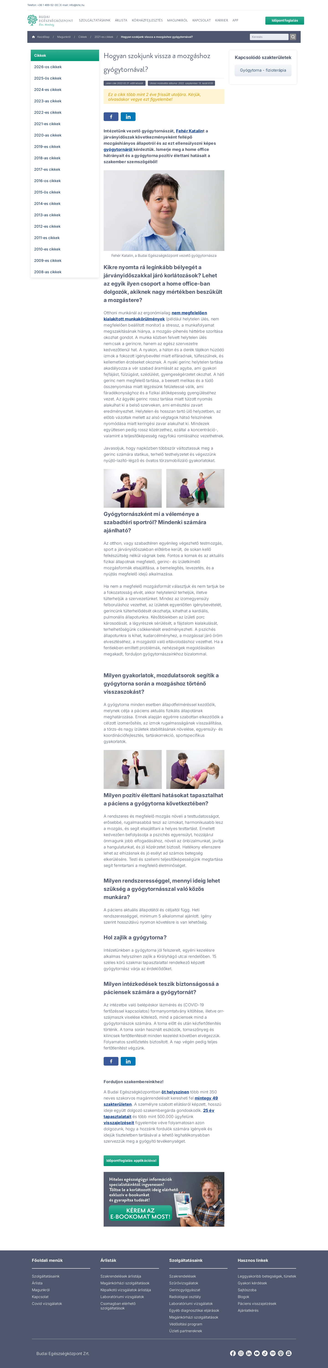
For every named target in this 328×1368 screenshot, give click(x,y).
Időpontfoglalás (281, 20)
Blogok (243, 1296)
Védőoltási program (185, 1324)
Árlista (37, 1283)
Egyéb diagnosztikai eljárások (194, 1310)
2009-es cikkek (48, 260)
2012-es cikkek (47, 226)
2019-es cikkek (47, 146)
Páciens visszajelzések (257, 1303)
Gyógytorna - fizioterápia (263, 70)
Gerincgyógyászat (184, 1290)
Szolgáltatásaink (45, 1276)
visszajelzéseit (119, 1122)
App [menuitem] (235, 20)
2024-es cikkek (48, 89)
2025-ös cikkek (48, 78)
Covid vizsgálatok (47, 1303)
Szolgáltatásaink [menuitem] (94, 20)
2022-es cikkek (48, 112)
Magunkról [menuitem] (177, 20)
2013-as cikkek (47, 215)
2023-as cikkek (48, 101)
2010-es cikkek (47, 249)
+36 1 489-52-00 (47, 5)
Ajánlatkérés (248, 1310)
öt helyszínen (175, 1092)
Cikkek (82, 37)
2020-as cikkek (48, 135)
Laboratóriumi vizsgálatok (122, 1296)
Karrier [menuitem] (221, 20)
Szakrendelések (182, 1276)
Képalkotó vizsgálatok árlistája (125, 1290)
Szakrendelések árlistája (120, 1276)
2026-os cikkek (48, 66)
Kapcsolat (40, 1296)
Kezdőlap (40, 37)
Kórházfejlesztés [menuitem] (147, 20)
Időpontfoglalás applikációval (131, 1160)
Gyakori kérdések (252, 1283)
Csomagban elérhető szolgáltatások (118, 1305)
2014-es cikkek (47, 203)
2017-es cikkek (47, 169)
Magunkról (64, 37)
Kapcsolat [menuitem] (201, 20)
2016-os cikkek (47, 180)
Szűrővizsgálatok (183, 1283)
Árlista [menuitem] (121, 20)
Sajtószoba (247, 1290)
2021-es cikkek (104, 37)
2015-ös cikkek (47, 192)
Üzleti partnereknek (185, 1331)
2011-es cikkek (47, 237)
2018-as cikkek (47, 158)
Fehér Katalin (189, 131)
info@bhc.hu (76, 5)
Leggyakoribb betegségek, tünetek (267, 1276)
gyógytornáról (118, 149)
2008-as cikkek (48, 272)
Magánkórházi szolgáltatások (124, 1283)
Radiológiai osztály (185, 1296)
